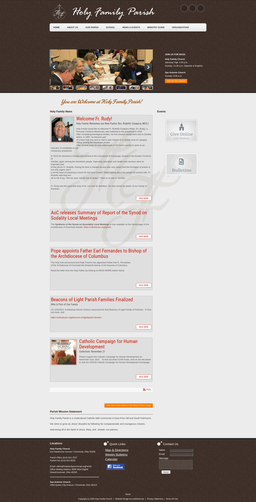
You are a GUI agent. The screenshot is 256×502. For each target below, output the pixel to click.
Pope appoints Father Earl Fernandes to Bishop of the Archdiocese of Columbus (99, 253)
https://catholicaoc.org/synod (97, 227)
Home (128, 494)
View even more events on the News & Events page (128, 405)
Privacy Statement (155, 499)
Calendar (111, 459)
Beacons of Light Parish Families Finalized (92, 299)
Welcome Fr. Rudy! (62, 129)
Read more (143, 198)
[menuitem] (56, 27)
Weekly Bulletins (116, 454)
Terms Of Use (172, 499)
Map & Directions (116, 450)
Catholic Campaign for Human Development (64, 352)
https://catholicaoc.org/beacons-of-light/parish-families (76, 317)
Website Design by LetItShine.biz (129, 499)
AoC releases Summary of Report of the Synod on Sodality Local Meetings (99, 215)
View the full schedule (176, 81)
